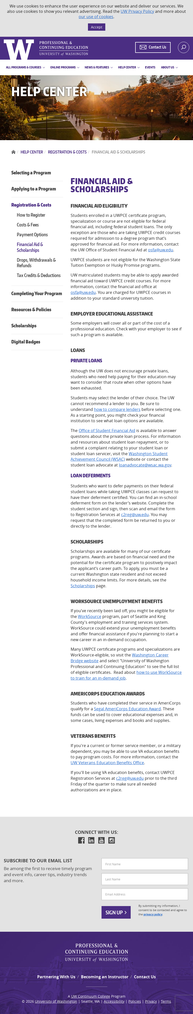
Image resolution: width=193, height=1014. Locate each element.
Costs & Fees (28, 224)
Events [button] (150, 67)
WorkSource (89, 616)
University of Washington (56, 1001)
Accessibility (114, 1001)
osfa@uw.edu (160, 250)
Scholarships (23, 325)
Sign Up (116, 912)
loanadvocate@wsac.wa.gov (145, 465)
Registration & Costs (31, 205)
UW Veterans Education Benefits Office (107, 762)
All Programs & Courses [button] (23, 67)
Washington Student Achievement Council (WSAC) (119, 456)
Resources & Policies (31, 309)
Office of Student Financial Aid (107, 430)
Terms (166, 1001)
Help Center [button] (127, 67)
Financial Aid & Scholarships (30, 247)
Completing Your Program (36, 293)
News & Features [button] (97, 67)
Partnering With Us (56, 977)
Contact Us (145, 977)
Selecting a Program (31, 172)
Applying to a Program (33, 188)
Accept (96, 27)
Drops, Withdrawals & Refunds (36, 262)
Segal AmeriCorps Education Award (127, 709)
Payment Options (32, 234)
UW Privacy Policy (137, 11)
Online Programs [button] (63, 67)
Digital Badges (25, 341)
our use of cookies (96, 16)
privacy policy (152, 914)
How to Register (31, 215)
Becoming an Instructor (104, 977)
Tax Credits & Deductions (39, 275)
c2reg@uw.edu (135, 514)
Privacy (151, 1001)
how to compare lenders (117, 409)
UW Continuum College (90, 996)
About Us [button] (167, 67)
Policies (134, 1001)
